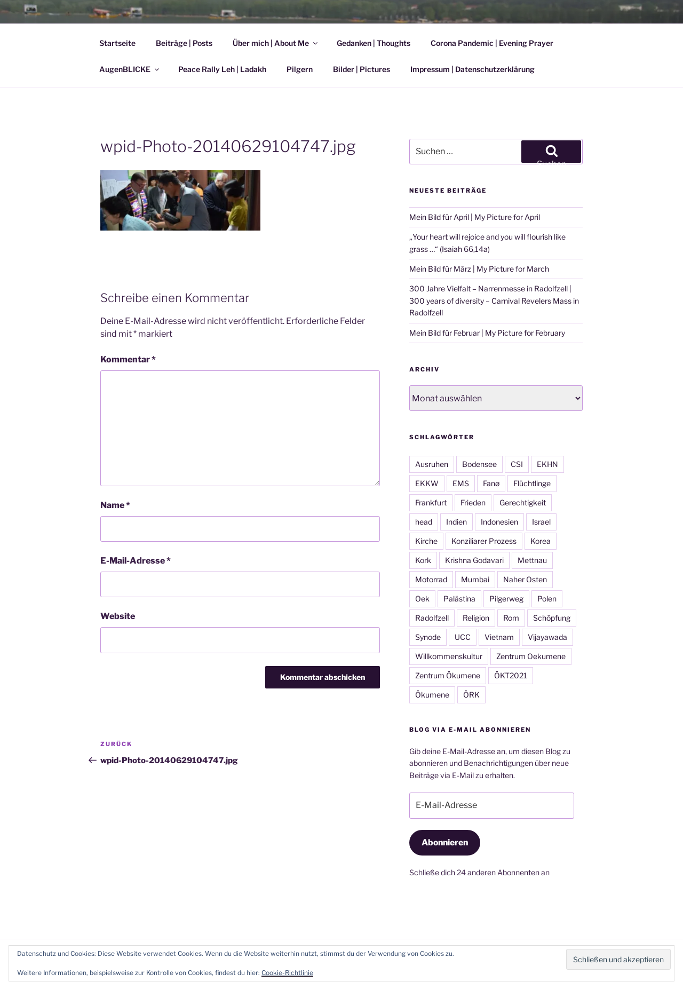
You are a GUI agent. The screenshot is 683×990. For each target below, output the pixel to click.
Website (117, 616)
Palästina (459, 598)
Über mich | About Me (276, 42)
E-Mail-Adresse (135, 561)
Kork (423, 560)
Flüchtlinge (532, 483)
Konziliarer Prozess (484, 540)
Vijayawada (547, 636)
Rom (511, 617)
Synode (428, 636)
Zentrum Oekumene (531, 656)
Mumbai (475, 579)
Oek (422, 598)
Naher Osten (525, 579)
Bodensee (479, 464)
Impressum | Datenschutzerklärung (472, 69)
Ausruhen (431, 464)
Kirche (426, 540)
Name (115, 505)
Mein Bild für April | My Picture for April (474, 216)
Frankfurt (431, 502)
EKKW (427, 483)
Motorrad (431, 579)
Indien (456, 521)
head (423, 521)
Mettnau (532, 560)
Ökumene (432, 694)
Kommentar (128, 359)
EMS (460, 483)
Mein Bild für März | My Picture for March (479, 268)
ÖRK (471, 694)
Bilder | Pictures (361, 69)
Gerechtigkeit (522, 502)
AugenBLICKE (130, 69)
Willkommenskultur (448, 656)
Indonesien (499, 521)
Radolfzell (432, 617)
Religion (476, 617)
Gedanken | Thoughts (373, 42)
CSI (517, 464)
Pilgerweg (506, 598)
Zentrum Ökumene (447, 675)
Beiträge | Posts (184, 42)
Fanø (491, 483)
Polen (547, 598)
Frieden (473, 502)
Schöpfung (551, 617)
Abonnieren (445, 842)
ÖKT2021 (510, 675)
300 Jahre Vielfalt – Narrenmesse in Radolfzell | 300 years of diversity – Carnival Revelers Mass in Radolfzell (494, 300)
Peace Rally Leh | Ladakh (222, 69)
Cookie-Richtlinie (287, 973)
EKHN (547, 464)
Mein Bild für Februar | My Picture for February (487, 332)
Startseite (117, 42)
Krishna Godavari (474, 560)
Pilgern (300, 69)
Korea (540, 540)
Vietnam (499, 636)
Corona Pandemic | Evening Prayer (492, 42)
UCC (463, 636)
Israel (541, 521)
